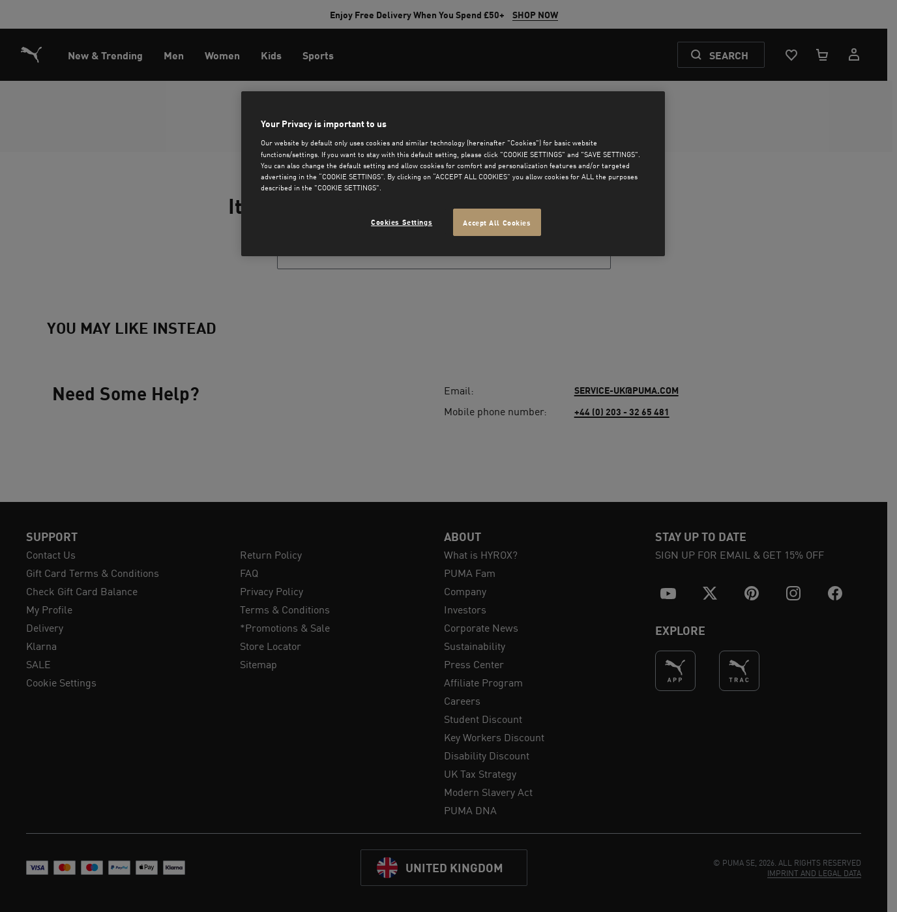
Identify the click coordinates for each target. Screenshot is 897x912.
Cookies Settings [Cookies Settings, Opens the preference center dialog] (401, 221)
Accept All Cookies (497, 222)
